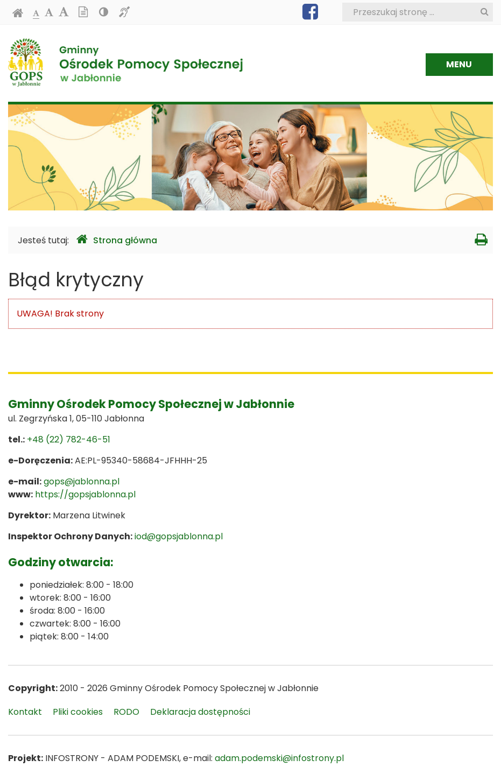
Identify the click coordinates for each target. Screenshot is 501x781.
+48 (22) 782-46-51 (68, 439)
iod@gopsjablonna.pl (179, 536)
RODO (126, 712)
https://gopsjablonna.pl (85, 494)
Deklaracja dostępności (200, 712)
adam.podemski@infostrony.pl (279, 758)
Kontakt (25, 712)
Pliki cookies (78, 712)
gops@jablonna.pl (81, 481)
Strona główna (116, 240)
